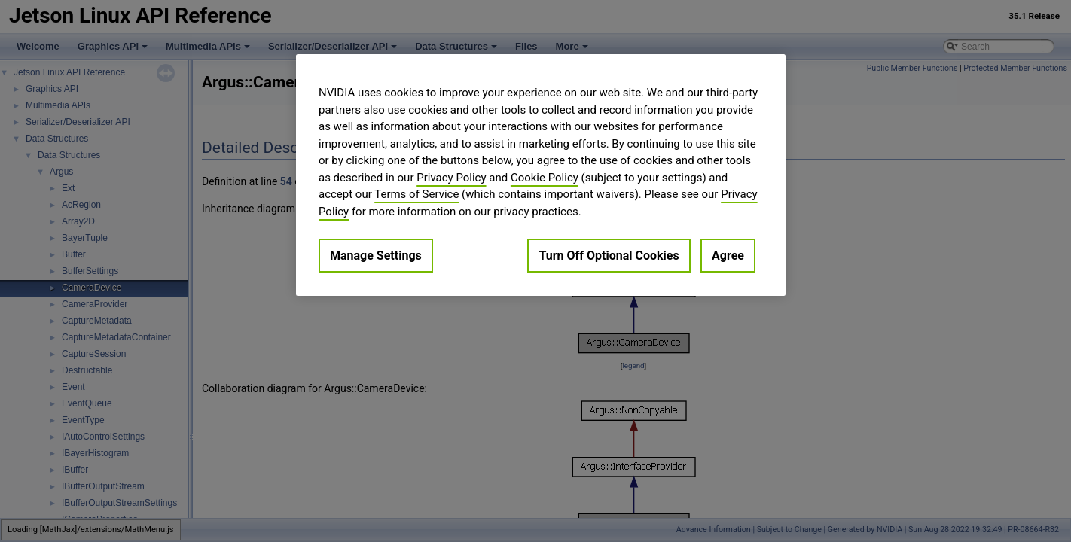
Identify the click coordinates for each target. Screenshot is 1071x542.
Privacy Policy (451, 177)
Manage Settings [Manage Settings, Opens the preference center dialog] (376, 255)
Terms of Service (416, 194)
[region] (541, 175)
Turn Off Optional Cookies (609, 255)
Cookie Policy (544, 177)
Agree (728, 255)
